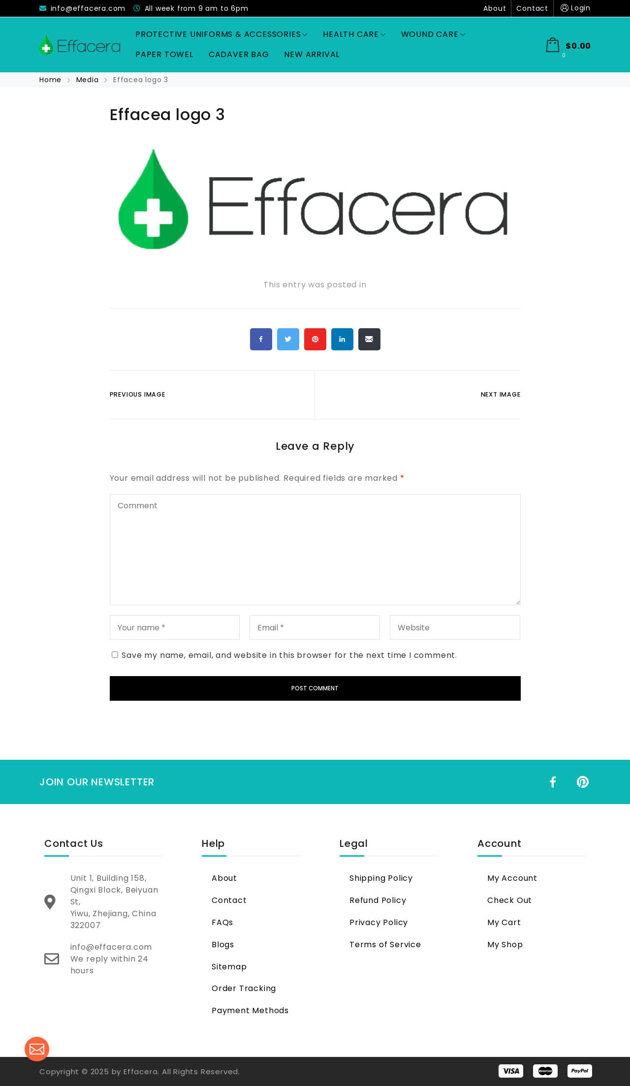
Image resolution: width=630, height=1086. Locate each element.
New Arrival (312, 54)
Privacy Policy (378, 922)
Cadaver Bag (239, 54)
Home (51, 80)
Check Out (509, 900)
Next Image (501, 394)
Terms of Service (385, 944)
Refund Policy (377, 900)
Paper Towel (164, 54)
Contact (532, 8)
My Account (512, 878)
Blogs (223, 944)
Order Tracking (244, 988)
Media (87, 80)
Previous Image (137, 394)
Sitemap (229, 966)
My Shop (505, 944)
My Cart (504, 922)
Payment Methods (250, 1010)
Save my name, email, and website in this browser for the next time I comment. (289, 655)
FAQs (222, 922)
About (494, 8)
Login (575, 8)
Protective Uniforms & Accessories (221, 34)
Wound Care (433, 34)
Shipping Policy (381, 878)
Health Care (354, 34)
